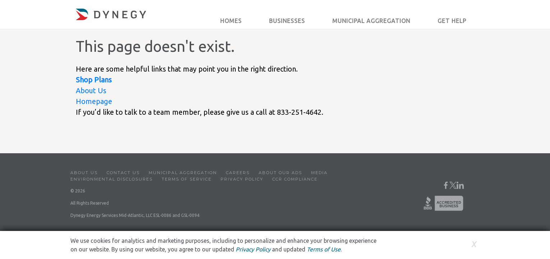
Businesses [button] (287, 21)
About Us (91, 90)
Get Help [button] (452, 21)
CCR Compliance (295, 179)
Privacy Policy (242, 179)
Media (319, 172)
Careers (238, 172)
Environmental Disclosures (111, 179)
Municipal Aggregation (183, 172)
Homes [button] (231, 21)
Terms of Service (187, 179)
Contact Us (123, 172)
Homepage (94, 101)
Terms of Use (324, 249)
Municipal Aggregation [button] (371, 21)
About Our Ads (280, 172)
